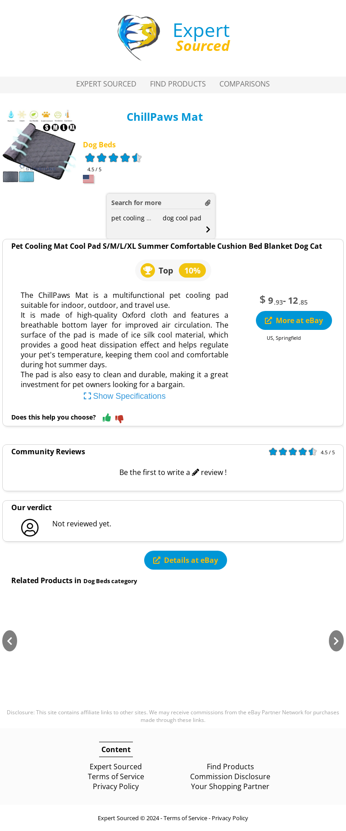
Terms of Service (116, 776)
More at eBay (294, 320)
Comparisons (244, 84)
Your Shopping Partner (230, 786)
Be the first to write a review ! (173, 472)
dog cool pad (182, 218)
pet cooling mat (134, 218)
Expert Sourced (106, 84)
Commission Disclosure (230, 776)
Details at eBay (185, 560)
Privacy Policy (116, 786)
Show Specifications (125, 396)
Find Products (178, 84)
